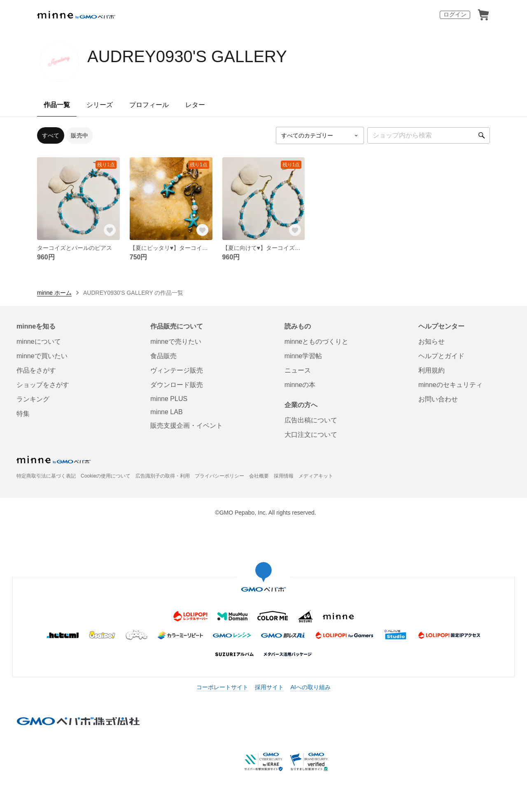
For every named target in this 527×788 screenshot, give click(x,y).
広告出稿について (310, 420)
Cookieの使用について (106, 476)
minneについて (38, 341)
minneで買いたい (42, 355)
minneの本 (300, 384)
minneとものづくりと (316, 341)
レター (195, 104)
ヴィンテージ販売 (176, 370)
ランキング (32, 399)
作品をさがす (36, 370)
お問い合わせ (438, 399)
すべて (50, 135)
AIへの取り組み (310, 687)
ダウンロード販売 (176, 384)
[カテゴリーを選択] (320, 135)
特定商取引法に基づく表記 (46, 476)
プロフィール (149, 104)
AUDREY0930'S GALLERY (187, 56)
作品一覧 (57, 104)
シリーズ (99, 104)
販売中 (79, 135)
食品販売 (163, 355)
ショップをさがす (42, 384)
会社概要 (259, 476)
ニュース (297, 370)
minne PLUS (168, 398)
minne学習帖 (303, 355)
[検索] (482, 135)
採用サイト (269, 687)
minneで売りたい (175, 341)
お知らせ (431, 341)
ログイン (454, 14)
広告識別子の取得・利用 (162, 476)
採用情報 (284, 476)
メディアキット (315, 476)
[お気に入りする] (110, 230)
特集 (23, 413)
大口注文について (310, 434)
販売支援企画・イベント (186, 425)
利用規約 (431, 370)
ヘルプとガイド (441, 355)
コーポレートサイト (222, 687)
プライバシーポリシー (219, 476)
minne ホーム (54, 292)
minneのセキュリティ (450, 384)
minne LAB (166, 411)
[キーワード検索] (429, 135)
